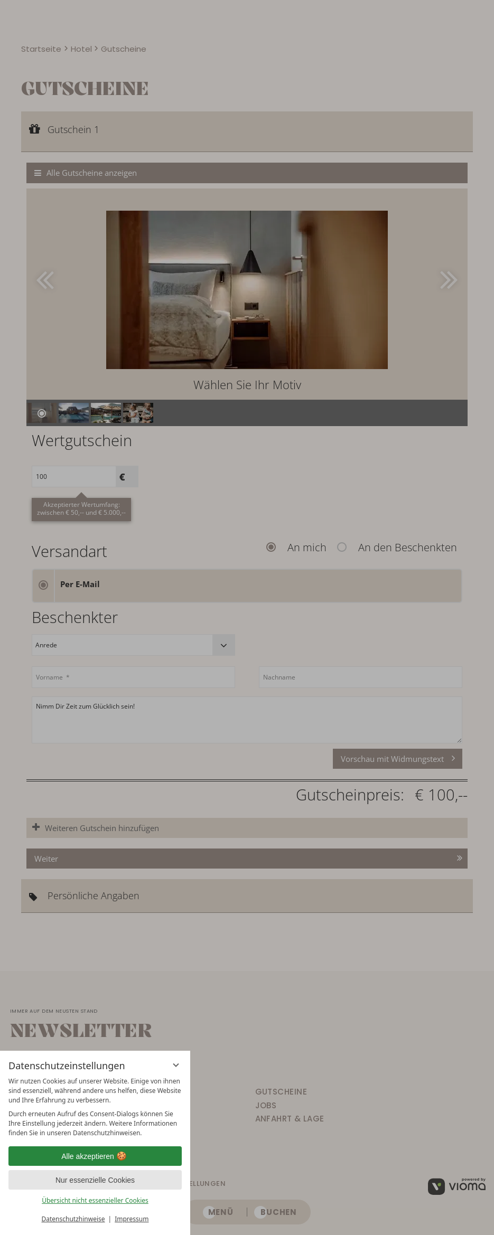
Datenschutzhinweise (73, 1218)
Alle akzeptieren (95, 1156)
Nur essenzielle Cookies (95, 1180)
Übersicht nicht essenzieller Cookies (95, 1200)
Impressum (131, 1218)
